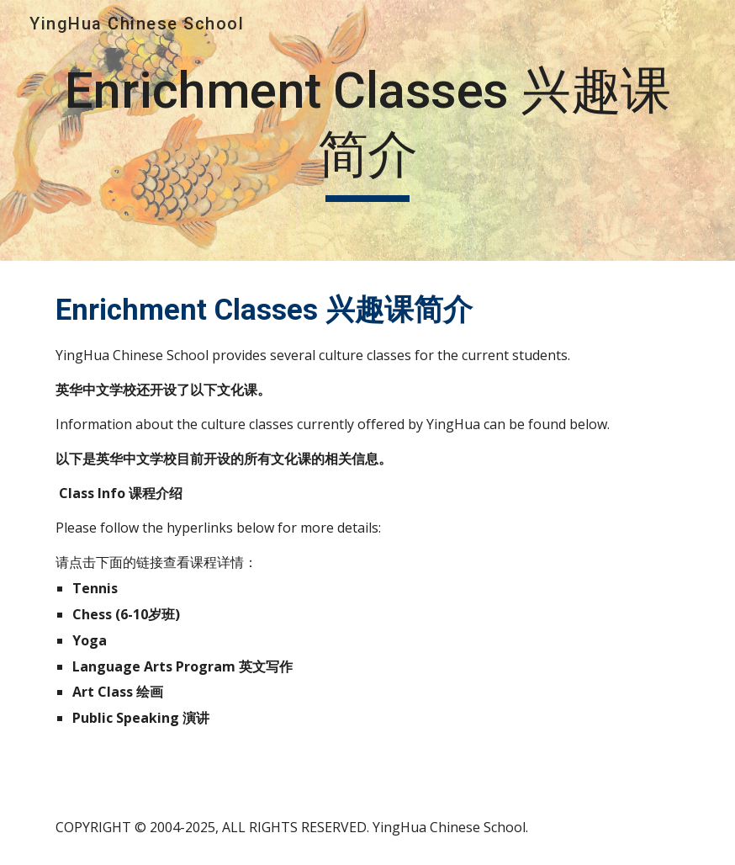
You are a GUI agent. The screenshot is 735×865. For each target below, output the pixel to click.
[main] (368, 130)
